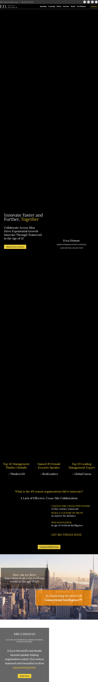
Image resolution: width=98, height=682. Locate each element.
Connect (94, 6)
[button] (15, 247)
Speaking (43, 6)
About (73, 6)
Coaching (51, 6)
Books (59, 6)
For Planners (81, 6)
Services (66, 6)
